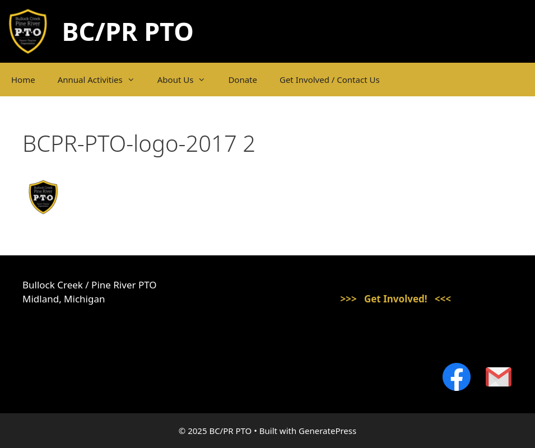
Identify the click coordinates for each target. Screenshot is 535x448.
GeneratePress (327, 430)
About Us (187, 79)
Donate (242, 79)
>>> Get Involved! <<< (395, 298)
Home (23, 79)
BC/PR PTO (128, 31)
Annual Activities (102, 79)
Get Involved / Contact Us (330, 79)
